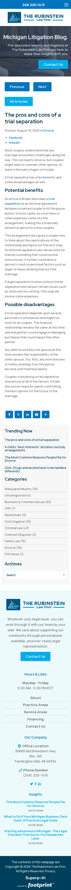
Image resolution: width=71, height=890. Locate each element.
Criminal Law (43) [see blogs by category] (17, 528)
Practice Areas (35, 704)
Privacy (50, 871)
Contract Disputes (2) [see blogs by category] (20, 535)
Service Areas (35, 712)
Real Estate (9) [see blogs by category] (15, 515)
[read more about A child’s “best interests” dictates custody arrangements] (35, 448)
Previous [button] (17, 86)
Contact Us (53, 64)
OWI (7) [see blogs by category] (10, 508)
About (35, 697)
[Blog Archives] (35, 575)
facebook (15, 138)
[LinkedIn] (39, 783)
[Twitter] (31, 783)
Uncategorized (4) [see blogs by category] (18, 495)
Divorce (48, 130)
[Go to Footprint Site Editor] (35, 885)
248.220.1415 (34, 4)
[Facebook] (35, 783)
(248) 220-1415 (35, 775)
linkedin (14, 142)
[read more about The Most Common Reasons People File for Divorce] (35, 459)
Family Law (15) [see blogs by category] (15, 541)
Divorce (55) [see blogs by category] (13, 548)
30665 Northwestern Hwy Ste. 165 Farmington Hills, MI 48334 (35, 756)
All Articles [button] (19, 101)
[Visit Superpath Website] (35, 878)
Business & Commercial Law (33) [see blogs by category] (28, 502)
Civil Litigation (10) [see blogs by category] (18, 521)
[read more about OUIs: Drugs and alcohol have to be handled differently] (35, 469)
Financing (35, 719)
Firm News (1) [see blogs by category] (14, 554)
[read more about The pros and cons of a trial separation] (35, 440)
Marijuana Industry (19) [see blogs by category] (21, 489)
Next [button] (42, 86)
